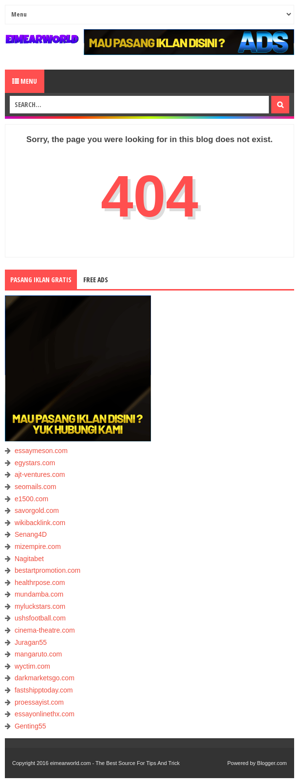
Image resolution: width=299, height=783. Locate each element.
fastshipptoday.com (44, 690)
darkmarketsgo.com (45, 678)
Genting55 (30, 726)
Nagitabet (29, 559)
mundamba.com (39, 594)
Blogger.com (272, 763)
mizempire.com (38, 546)
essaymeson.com (41, 451)
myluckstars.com (40, 606)
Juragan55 (31, 642)
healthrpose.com (40, 582)
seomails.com (35, 487)
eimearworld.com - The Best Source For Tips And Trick (115, 763)
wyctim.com (32, 666)
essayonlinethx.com (45, 714)
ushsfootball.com (40, 618)
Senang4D (31, 534)
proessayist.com (39, 702)
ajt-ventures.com (40, 474)
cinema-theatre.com (45, 630)
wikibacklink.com (40, 523)
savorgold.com (37, 510)
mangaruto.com (38, 654)
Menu (24, 81)
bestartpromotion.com (47, 570)
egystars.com (35, 463)
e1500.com (31, 499)
